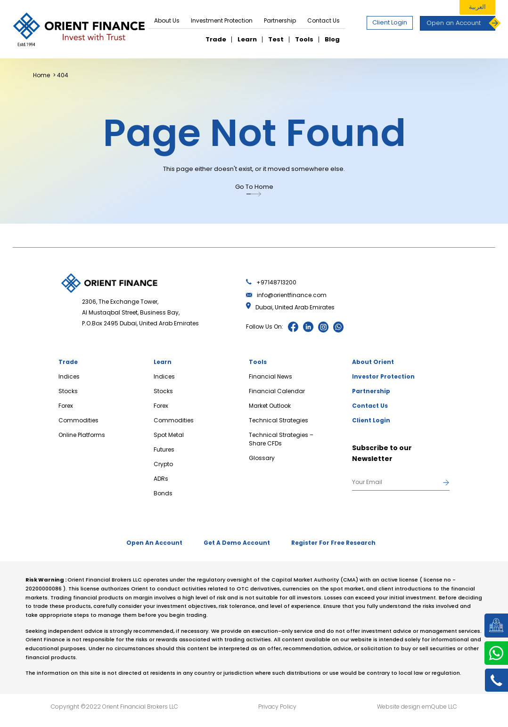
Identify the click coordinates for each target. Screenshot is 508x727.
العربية (477, 6)
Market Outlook (270, 406)
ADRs (161, 479)
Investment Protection (222, 20)
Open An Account (151, 542)
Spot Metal (169, 435)
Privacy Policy (277, 705)
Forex (65, 406)
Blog (332, 39)
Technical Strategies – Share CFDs (281, 439)
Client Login (389, 22)
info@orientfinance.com (286, 295)
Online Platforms (81, 435)
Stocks (68, 391)
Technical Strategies (278, 420)
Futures (164, 449)
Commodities (78, 420)
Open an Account (460, 23)
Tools (304, 39)
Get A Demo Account (237, 542)
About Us (167, 20)
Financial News (270, 376)
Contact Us (323, 20)
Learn (247, 39)
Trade (215, 39)
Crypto (163, 464)
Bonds (163, 493)
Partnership (280, 20)
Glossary (262, 458)
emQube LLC (439, 705)
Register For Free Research (337, 542)
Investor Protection (383, 376)
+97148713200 (271, 282)
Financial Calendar (277, 391)
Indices (69, 376)
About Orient (373, 362)
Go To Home (254, 191)
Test (276, 39)
